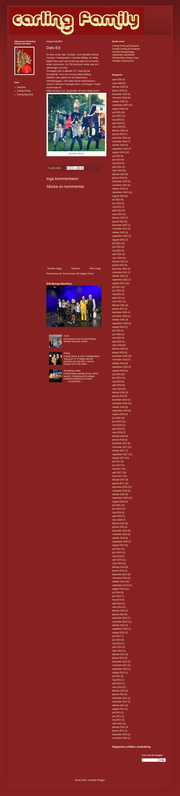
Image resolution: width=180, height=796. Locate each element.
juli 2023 (116, 199)
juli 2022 (116, 243)
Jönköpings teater (72, 370)
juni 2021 (116, 290)
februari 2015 (118, 567)
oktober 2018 (118, 407)
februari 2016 (118, 523)
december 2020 (119, 312)
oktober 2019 (118, 363)
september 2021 (120, 279)
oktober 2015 (118, 538)
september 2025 (120, 105)
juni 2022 (116, 247)
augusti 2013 (118, 632)
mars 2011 (117, 723)
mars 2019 (117, 389)
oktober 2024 (118, 145)
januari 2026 (118, 90)
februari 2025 (118, 130)
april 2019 (117, 385)
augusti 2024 (118, 152)
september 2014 (120, 585)
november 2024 (119, 141)
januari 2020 (118, 352)
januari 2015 (118, 570)
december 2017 (119, 443)
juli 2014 (116, 592)
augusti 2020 (118, 327)
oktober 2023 (118, 188)
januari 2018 (118, 439)
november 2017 (119, 447)
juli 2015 (116, 549)
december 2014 (119, 574)
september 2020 (120, 323)
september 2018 (120, 410)
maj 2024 (116, 163)
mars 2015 (117, 563)
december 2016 (119, 487)
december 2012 (119, 661)
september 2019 (120, 367)
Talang (67, 353)
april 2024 (117, 167)
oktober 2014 (118, 581)
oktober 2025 (118, 101)
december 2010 (119, 734)
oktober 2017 (118, 450)
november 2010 (119, 738)
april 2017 (117, 472)
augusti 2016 (118, 501)
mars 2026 (117, 83)
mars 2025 (117, 127)
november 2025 (119, 98)
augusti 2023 (118, 196)
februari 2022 (118, 261)
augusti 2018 (118, 414)
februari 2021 (118, 305)
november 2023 (119, 185)
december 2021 (119, 269)
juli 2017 (116, 461)
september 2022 (120, 236)
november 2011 (119, 701)
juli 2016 (116, 505)
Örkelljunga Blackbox (59, 283)
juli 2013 (116, 636)
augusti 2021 (118, 283)
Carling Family (24, 91)
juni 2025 (116, 116)
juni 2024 (116, 159)
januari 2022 (118, 265)
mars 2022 (117, 258)
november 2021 (119, 272)
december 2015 (119, 530)
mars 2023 (117, 214)
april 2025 (117, 123)
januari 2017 (118, 483)
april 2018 (117, 429)
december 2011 (119, 698)
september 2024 (120, 149)
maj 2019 (116, 381)
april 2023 (117, 210)
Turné (66, 336)
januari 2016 (118, 527)
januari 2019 (118, 396)
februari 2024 (118, 174)
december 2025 (119, 94)
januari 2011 (118, 730)
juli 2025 (116, 112)
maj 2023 (116, 207)
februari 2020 (118, 349)
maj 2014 (116, 600)
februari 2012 (118, 690)
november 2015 (119, 534)
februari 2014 (118, 610)
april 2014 (117, 603)
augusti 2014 (118, 589)
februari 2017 (118, 479)
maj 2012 (116, 680)
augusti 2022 (118, 240)
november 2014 (119, 578)
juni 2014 (116, 596)
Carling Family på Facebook (125, 46)
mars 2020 (117, 345)
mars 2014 (117, 607)
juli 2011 (116, 712)
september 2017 (120, 454)
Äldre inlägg (95, 268)
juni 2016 (116, 509)
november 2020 (119, 316)
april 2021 (117, 298)
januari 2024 (118, 178)
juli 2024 (116, 156)
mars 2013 (117, 651)
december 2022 (119, 225)
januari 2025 (118, 134)
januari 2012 (118, 694)
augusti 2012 (118, 672)
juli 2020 (116, 330)
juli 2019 (116, 374)
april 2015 (117, 560)
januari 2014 (118, 614)
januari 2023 (118, 221)
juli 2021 (116, 287)
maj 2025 (116, 119)
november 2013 (119, 621)
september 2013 (120, 629)
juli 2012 (116, 676)
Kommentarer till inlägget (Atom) (78, 273)
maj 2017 (116, 469)
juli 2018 (116, 418)
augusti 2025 (118, 109)
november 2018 (119, 403)
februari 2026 (118, 87)
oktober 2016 (118, 494)
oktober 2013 (118, 625)
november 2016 (119, 491)
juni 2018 (116, 421)
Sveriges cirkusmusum (123, 61)
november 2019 (119, 359)
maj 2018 (116, 425)
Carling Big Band (25, 94)
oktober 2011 (118, 705)
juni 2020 (116, 334)
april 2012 (117, 683)
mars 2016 (117, 520)
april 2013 (117, 647)
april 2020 (117, 341)
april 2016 (117, 516)
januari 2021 (118, 309)
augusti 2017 (118, 458)
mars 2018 (117, 432)
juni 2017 (116, 465)
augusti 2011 (118, 709)
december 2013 (119, 618)
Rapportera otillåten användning (131, 746)
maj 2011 (116, 720)
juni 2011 (116, 716)
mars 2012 (117, 687)
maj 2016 (116, 512)
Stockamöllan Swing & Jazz (125, 58)
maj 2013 (116, 643)
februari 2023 (118, 218)
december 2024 (119, 138)
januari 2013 (118, 658)
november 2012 (119, 665)
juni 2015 (116, 552)
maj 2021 (116, 294)
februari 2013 (118, 654)
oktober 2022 (118, 232)
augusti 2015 (118, 545)
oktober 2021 (118, 276)
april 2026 (117, 79)
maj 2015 (116, 556)
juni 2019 (116, 378)
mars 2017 (117, 476)
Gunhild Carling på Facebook (126, 49)
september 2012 (120, 669)
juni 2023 (116, 203)
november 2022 (119, 228)
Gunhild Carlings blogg (123, 52)
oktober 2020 (118, 319)
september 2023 (120, 192)
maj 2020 (116, 338)
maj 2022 (116, 250)
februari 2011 (118, 727)
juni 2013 (116, 640)
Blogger (101, 780)
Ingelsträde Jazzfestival (123, 55)
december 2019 (119, 356)
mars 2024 (117, 170)
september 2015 (120, 541)
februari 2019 (118, 392)
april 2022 (117, 254)
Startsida (75, 268)
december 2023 (119, 181)
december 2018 (119, 400)
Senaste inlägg (54, 268)
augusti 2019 (118, 370)
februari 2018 (118, 436)
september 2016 (120, 498)
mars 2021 (117, 301)
